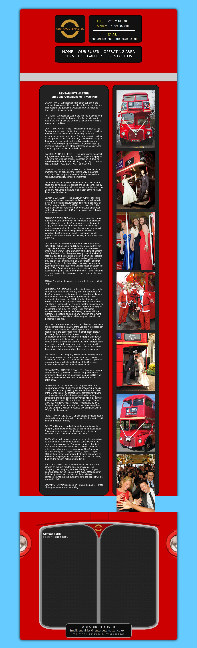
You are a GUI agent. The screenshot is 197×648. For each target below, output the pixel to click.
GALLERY (95, 56)
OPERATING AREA (119, 51)
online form (61, 536)
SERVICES (73, 56)
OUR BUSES (88, 51)
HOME (67, 51)
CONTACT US (120, 56)
